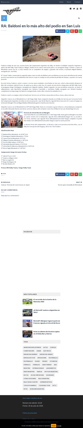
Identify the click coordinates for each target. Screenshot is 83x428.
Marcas (39, 371)
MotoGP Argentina (51, 371)
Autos (45, 347)
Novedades (50, 375)
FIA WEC (37, 361)
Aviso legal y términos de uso (32, 398)
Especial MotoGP (29, 357)
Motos (26, 375)
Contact (77, 2)
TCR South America (30, 385)
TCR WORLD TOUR (44, 385)
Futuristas (53, 361)
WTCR (25, 389)
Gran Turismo (47, 364)
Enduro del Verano (46, 354)
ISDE (55, 364)
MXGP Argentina (29, 371)
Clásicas (53, 347)
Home (61, 2)
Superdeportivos (46, 382)
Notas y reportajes (37, 375)
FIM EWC (44, 361)
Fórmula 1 (27, 364)
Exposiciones (42, 357)
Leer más (59, 425)
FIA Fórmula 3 (28, 361)
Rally (3, 175)
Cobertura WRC (29, 351)
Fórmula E (36, 364)
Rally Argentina (43, 378)
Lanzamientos (51, 368)
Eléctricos (47, 351)
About (69, 2)
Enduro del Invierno (30, 354)
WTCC (54, 385)
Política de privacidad (30, 413)
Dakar (39, 351)
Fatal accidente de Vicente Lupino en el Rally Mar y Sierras (46, 332)
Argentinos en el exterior (32, 347)
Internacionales (38, 368)
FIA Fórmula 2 (53, 357)
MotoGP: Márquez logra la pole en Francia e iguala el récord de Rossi (46, 322)
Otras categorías (30, 378)
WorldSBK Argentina (37, 389)
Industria (27, 368)
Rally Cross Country (31, 382)
